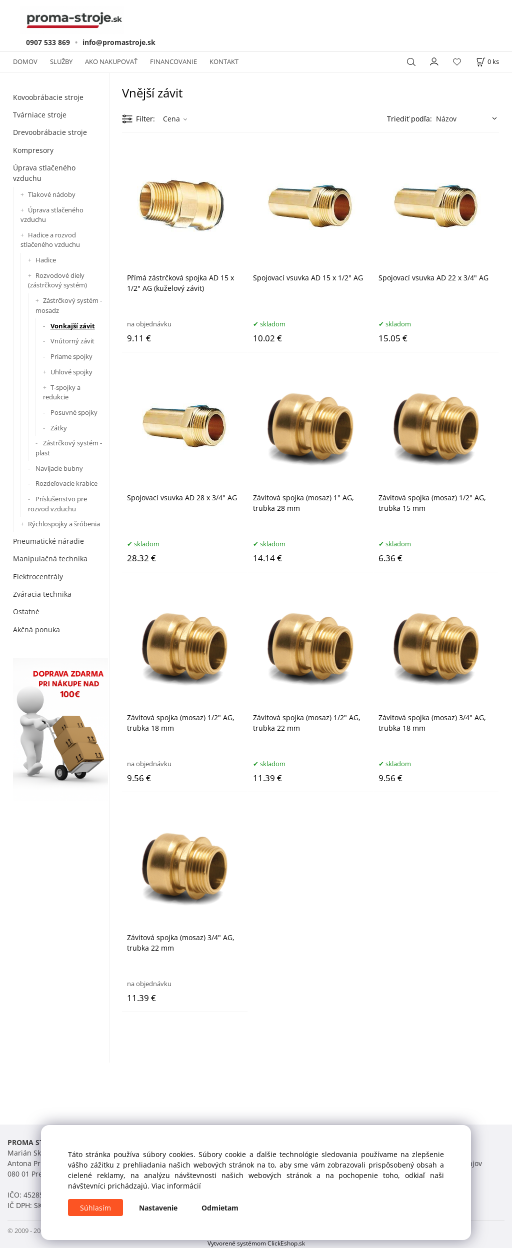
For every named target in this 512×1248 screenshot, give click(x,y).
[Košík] (487, 61)
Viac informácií (176, 1186)
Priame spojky (71, 356)
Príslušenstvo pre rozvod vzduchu (57, 503)
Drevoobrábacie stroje (50, 132)
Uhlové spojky (71, 371)
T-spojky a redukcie (61, 392)
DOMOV (25, 61)
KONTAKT (224, 61)
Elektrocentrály (38, 576)
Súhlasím (95, 1208)
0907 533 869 (48, 42)
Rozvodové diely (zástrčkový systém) (57, 280)
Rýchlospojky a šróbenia (64, 523)
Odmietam (220, 1208)
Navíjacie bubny (59, 468)
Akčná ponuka (36, 629)
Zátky (58, 427)
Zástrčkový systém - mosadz (69, 305)
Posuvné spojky (74, 412)
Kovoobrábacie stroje (48, 97)
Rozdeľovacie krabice (67, 483)
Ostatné (26, 611)
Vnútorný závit (72, 340)
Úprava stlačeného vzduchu (44, 173)
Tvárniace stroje (39, 114)
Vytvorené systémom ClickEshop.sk (256, 1243)
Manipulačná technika (50, 558)
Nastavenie (158, 1208)
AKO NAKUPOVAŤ (111, 61)
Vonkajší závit (72, 325)
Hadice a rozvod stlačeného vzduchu (50, 239)
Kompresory (33, 150)
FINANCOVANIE (173, 61)
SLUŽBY (61, 61)
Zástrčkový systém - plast (69, 447)
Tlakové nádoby (52, 194)
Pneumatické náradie (48, 541)
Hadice (46, 259)
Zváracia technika (42, 594)
